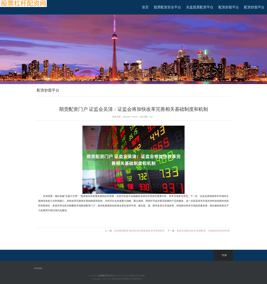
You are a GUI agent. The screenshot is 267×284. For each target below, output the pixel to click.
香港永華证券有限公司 (122, 279)
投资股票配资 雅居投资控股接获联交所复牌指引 (139, 230)
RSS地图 (130, 275)
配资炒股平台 (228, 7)
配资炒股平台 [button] (254, 7)
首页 (145, 7)
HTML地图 (140, 275)
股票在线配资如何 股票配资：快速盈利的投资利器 (203, 230)
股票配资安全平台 (167, 7)
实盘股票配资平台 (199, 7)
